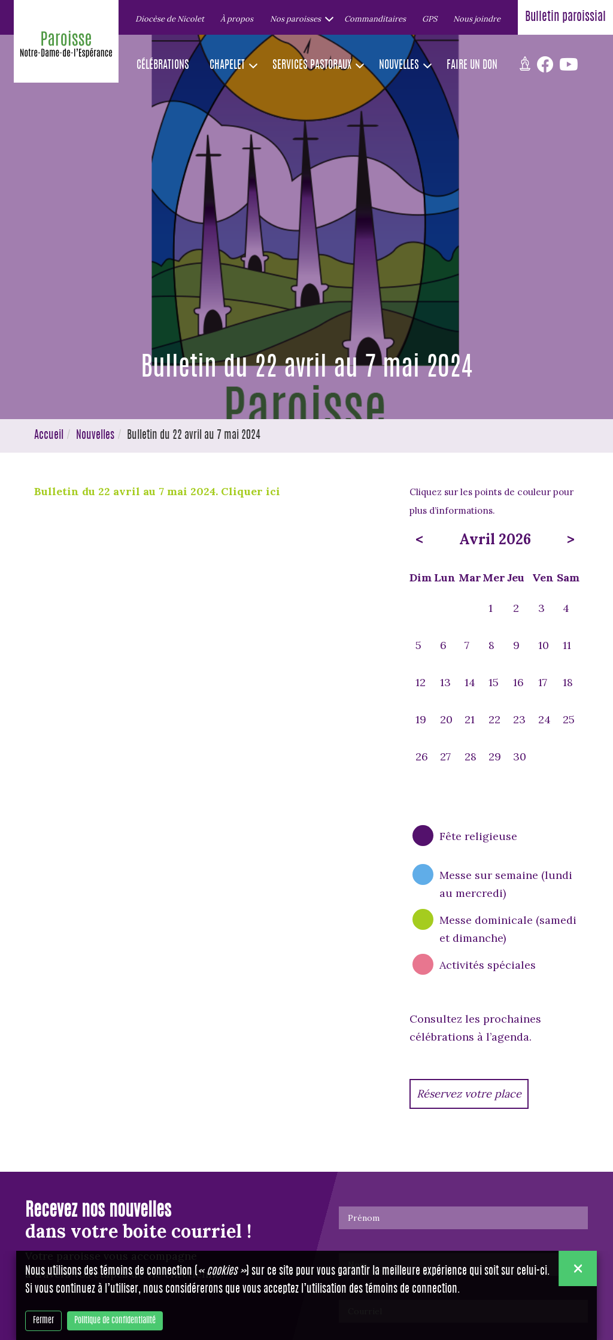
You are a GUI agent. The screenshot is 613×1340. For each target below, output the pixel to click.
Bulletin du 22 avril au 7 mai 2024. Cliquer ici (157, 491)
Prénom (364, 1217)
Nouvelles (95, 436)
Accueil (48, 436)
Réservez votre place (469, 1094)
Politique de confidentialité (115, 1321)
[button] (299, 18)
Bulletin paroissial (565, 17)
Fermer (43, 1321)
